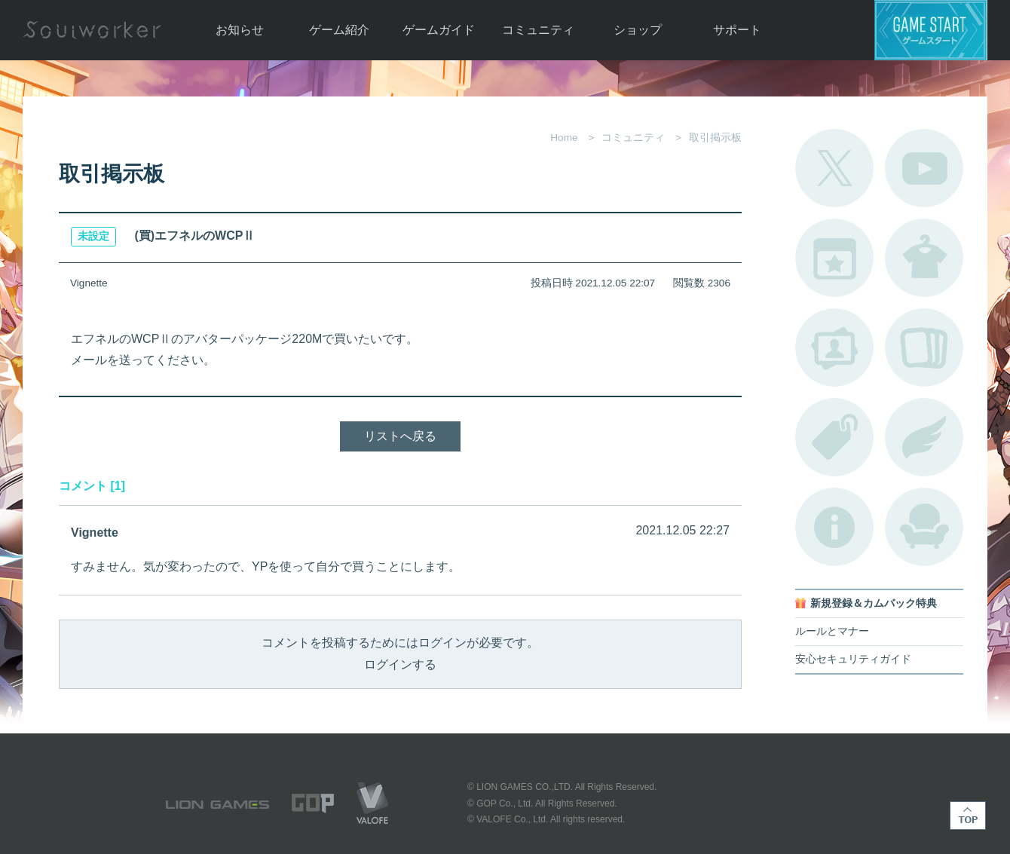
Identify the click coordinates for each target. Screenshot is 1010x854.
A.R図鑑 (924, 347)
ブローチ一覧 (924, 437)
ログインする (400, 664)
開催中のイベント (834, 258)
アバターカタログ (924, 258)
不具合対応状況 (834, 527)
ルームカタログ (924, 527)
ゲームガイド (438, 29)
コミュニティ (538, 29)
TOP (968, 815)
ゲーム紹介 (339, 29)
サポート (737, 29)
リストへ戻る (400, 436)
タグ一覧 (834, 437)
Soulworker (92, 30)
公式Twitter (834, 168)
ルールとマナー (832, 631)
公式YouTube (924, 168)
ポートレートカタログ (834, 347)
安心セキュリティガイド (853, 659)
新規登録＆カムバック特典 (873, 603)
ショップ (638, 29)
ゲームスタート (930, 30)
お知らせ (240, 29)
